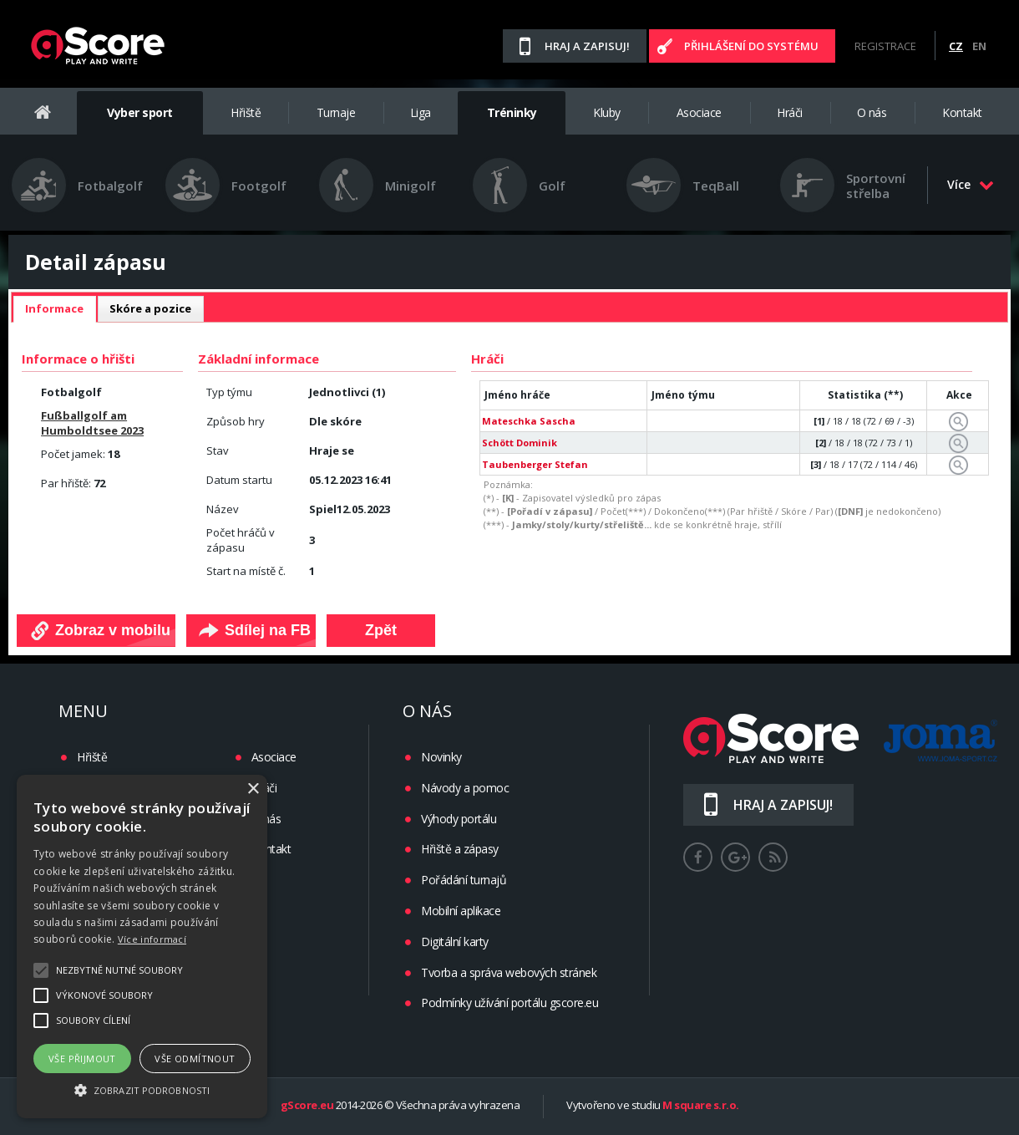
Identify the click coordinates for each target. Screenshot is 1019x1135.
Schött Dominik (519, 442)
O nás (872, 112)
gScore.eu (307, 1105)
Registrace (885, 45)
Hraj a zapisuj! (587, 45)
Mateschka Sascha (528, 421)
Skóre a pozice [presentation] (150, 308)
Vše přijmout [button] (82, 1058)
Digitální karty (455, 941)
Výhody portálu (458, 819)
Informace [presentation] (54, 308)
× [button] (252, 789)
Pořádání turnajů (463, 880)
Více (970, 184)
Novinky (441, 757)
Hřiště (246, 112)
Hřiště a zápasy (460, 849)
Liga (420, 112)
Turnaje (336, 112)
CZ (956, 45)
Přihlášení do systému (751, 45)
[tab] (54, 309)
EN (979, 45)
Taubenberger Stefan (535, 464)
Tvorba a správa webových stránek (508, 972)
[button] (142, 1089)
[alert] (142, 946)
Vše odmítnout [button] (195, 1058)
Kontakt (962, 112)
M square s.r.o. (700, 1105)
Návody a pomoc (465, 788)
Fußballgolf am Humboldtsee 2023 (92, 423)
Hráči (790, 112)
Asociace (699, 112)
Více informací (152, 939)
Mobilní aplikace (460, 911)
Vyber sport (140, 112)
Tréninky (512, 112)
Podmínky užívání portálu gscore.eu (509, 1002)
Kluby (607, 112)
